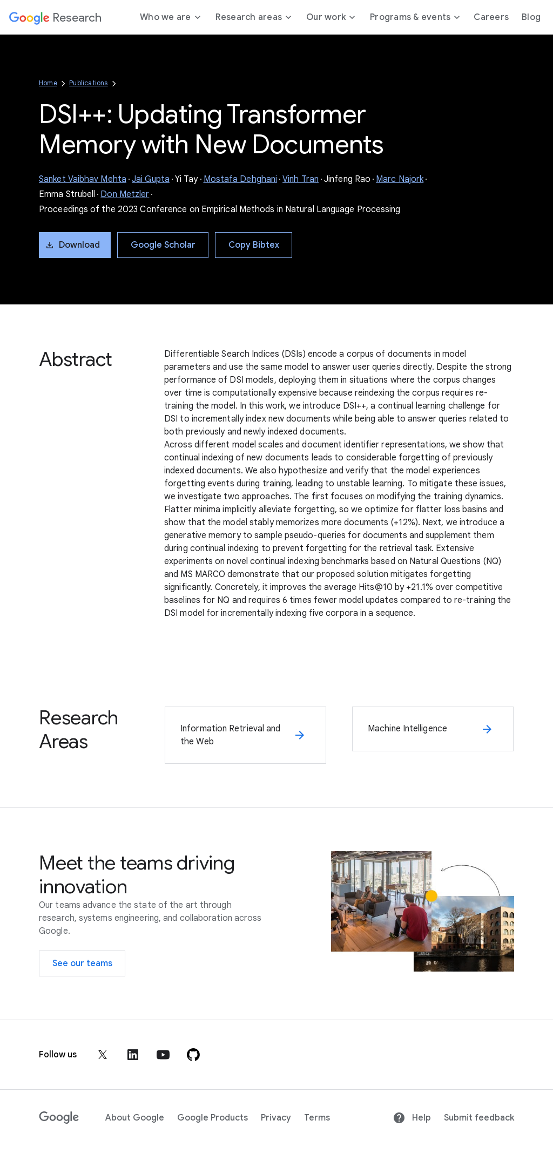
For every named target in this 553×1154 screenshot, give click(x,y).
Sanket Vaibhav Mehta (82, 179)
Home (48, 83)
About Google (134, 1117)
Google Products (212, 1117)
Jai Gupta (151, 179)
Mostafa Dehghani (241, 179)
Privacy (276, 1117)
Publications (88, 83)
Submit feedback (479, 1117)
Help (412, 1117)
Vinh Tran (300, 179)
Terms (317, 1117)
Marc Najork (399, 179)
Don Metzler (124, 194)
